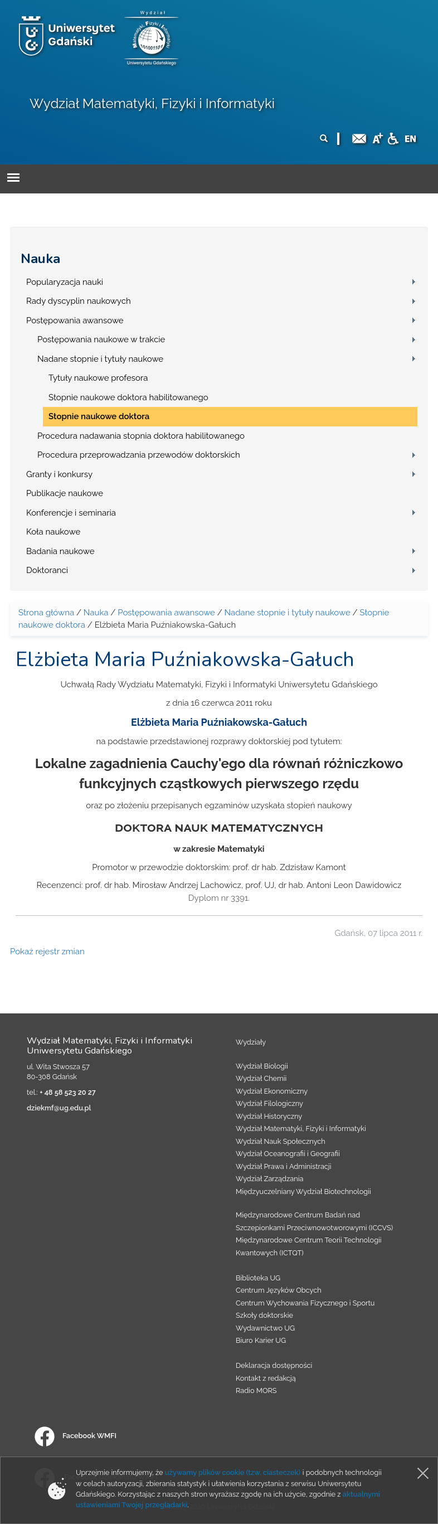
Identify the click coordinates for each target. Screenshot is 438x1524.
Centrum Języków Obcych (279, 1290)
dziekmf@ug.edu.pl (59, 1108)
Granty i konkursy (59, 474)
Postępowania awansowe (75, 321)
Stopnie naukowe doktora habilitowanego (128, 397)
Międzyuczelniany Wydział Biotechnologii (303, 1191)
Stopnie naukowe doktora (98, 416)
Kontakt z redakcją (266, 1378)
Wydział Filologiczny (269, 1103)
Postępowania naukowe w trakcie (101, 339)
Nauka (40, 259)
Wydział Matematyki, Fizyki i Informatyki (152, 103)
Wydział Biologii (262, 1066)
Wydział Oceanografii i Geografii (288, 1153)
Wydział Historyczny (269, 1116)
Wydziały (251, 1042)
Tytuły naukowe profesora (98, 378)
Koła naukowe (53, 532)
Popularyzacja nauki (64, 282)
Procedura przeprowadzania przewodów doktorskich (138, 455)
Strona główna (46, 613)
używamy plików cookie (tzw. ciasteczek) (233, 1472)
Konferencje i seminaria (71, 513)
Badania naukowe (60, 551)
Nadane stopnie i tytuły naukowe (100, 359)
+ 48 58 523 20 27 (67, 1092)
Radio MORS (256, 1390)
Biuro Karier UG (261, 1340)
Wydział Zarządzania (269, 1178)
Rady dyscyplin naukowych (78, 301)
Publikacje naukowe (64, 493)
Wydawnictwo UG (265, 1328)
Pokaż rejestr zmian (47, 952)
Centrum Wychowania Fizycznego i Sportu (305, 1303)
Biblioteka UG (258, 1278)
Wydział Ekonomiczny (272, 1091)
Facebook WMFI (75, 1435)
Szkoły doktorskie (264, 1315)
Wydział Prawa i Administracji (284, 1166)
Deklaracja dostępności (274, 1365)
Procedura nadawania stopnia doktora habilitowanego (141, 436)
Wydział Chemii (261, 1078)
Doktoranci (47, 570)
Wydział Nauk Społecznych (280, 1141)
